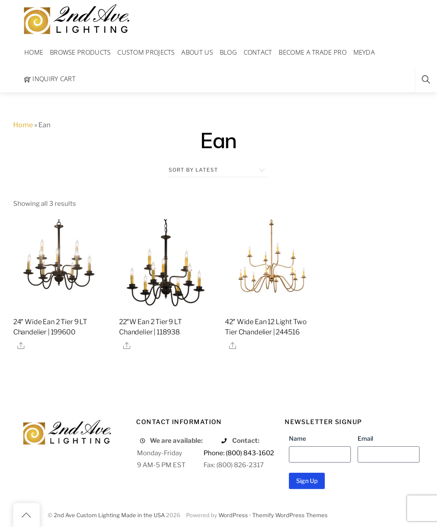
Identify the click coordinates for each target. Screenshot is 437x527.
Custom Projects (146, 52)
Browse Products (80, 52)
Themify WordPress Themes (290, 515)
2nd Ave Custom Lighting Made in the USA (109, 515)
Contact (258, 52)
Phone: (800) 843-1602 (239, 453)
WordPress (233, 515)
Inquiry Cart (50, 78)
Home (33, 52)
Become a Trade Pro (312, 52)
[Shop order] (218, 170)
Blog (228, 52)
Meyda (364, 52)
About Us (197, 52)
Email (365, 438)
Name (297, 438)
